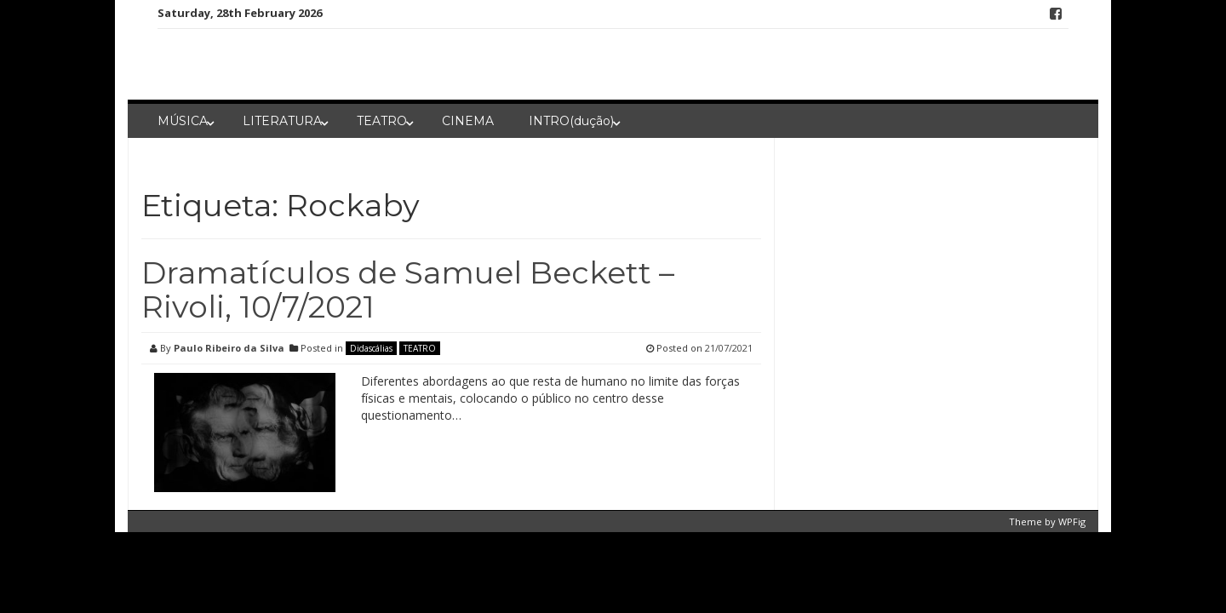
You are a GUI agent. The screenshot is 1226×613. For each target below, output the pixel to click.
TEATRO (382, 121)
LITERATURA (282, 121)
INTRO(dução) (571, 121)
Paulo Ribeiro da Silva (229, 347)
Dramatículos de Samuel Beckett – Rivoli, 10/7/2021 (407, 289)
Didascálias (371, 348)
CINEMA (468, 121)
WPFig (1072, 521)
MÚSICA (183, 121)
